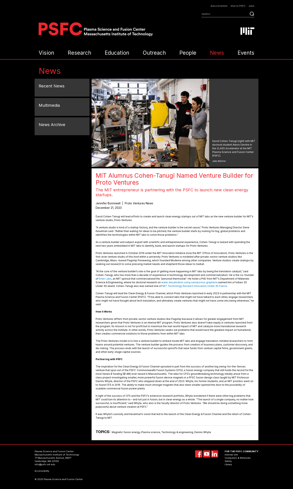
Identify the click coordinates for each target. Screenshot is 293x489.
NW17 (68, 457)
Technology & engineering (177, 432)
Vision (46, 53)
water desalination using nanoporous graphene (189, 282)
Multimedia (49, 105)
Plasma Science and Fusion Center (54, 451)
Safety (228, 461)
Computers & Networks (238, 457)
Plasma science (150, 432)
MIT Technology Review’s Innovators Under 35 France (194, 286)
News (217, 53)
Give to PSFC (238, 6)
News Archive (52, 124)
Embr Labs (105, 278)
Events (246, 53)
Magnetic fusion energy (126, 432)
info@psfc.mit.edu (45, 464)
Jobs (251, 6)
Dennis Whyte (202, 432)
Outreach (154, 53)
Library (228, 464)
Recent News (52, 86)
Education (117, 53)
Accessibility (42, 470)
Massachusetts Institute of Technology (57, 454)
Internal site (231, 454)
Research (79, 53)
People (187, 53)
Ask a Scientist (219, 6)
